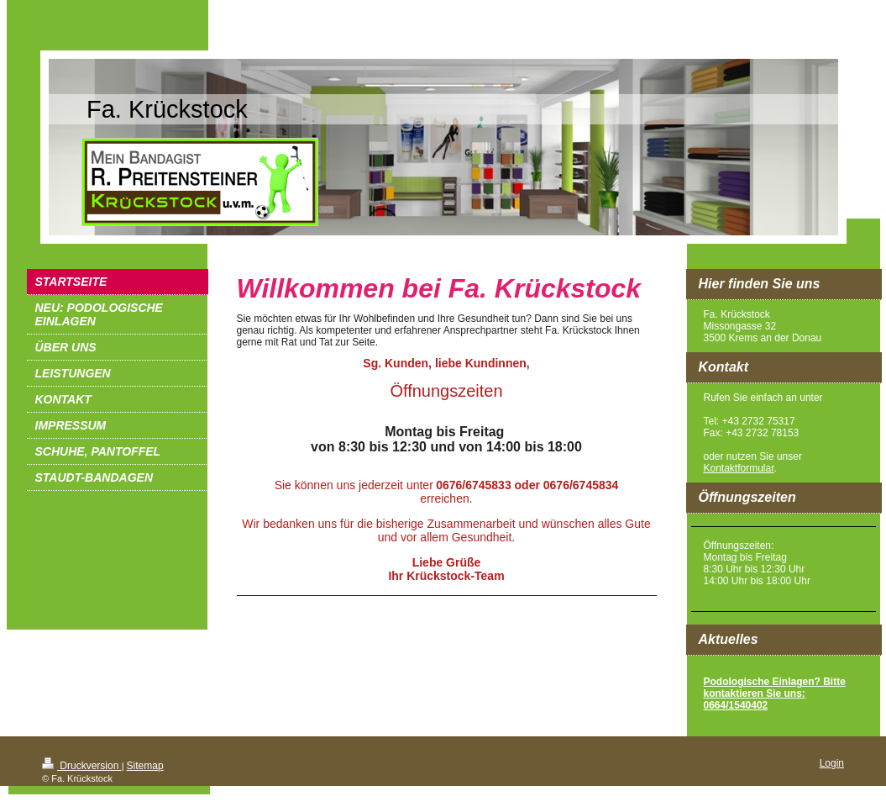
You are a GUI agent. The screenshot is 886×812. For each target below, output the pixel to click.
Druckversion (82, 766)
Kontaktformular (739, 468)
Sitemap (145, 766)
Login (832, 763)
